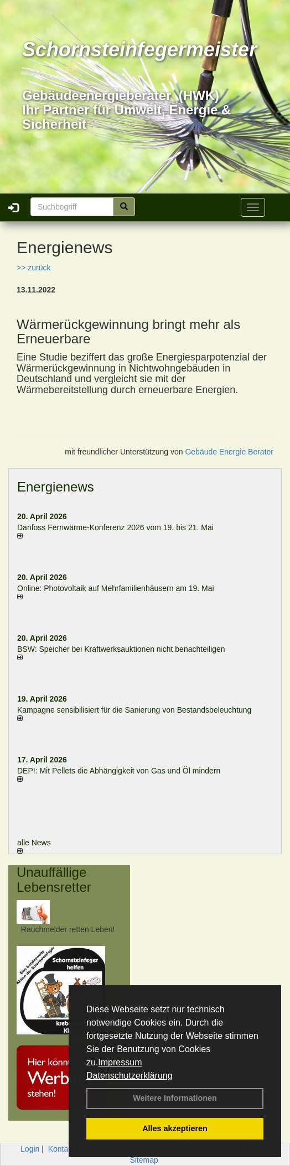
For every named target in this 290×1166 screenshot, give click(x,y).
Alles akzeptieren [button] (175, 1128)
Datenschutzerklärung (129, 1075)
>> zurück (33, 267)
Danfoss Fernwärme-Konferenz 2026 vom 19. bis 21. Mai (115, 527)
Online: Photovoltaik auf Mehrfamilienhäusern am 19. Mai (115, 588)
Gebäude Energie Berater (229, 451)
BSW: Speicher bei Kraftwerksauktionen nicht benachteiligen (121, 649)
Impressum (120, 1062)
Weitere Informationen (175, 1098)
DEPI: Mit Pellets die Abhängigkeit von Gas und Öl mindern (124, 770)
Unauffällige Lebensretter (54, 879)
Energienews (55, 486)
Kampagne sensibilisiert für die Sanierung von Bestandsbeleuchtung (134, 709)
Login (29, 1148)
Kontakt (61, 1148)
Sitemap (144, 1159)
